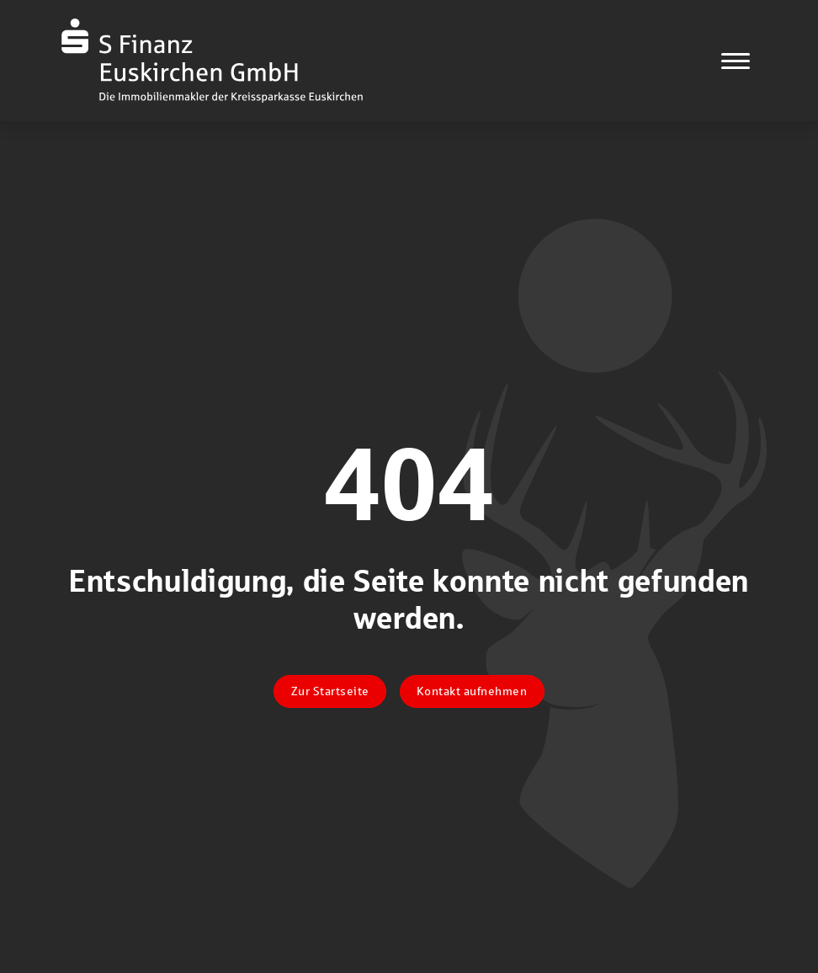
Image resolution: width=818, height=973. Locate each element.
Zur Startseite (330, 691)
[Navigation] (735, 61)
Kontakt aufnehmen (472, 691)
